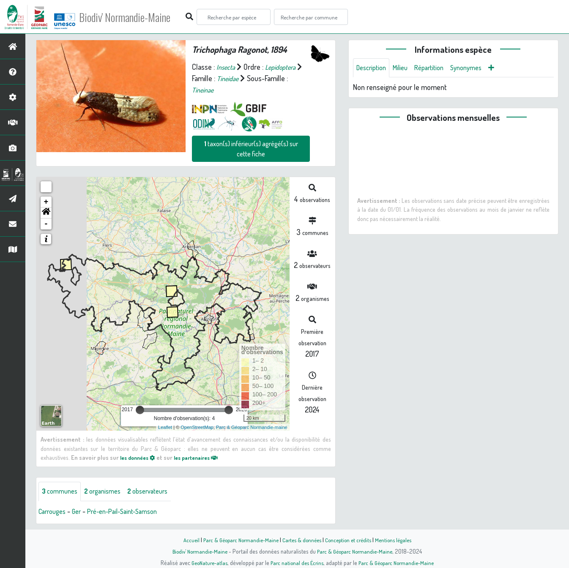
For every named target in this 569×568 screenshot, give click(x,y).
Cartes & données (302, 539)
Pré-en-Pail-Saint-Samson (132, 512)
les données (140, 457)
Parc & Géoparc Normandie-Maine (236, 539)
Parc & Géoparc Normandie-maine (251, 427)
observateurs (159, 492)
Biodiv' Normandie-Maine (139, 16)
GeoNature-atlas (204, 562)
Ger (81, 512)
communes (62, 492)
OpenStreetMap (197, 427)
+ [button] (46, 202)
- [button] (46, 224)
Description (373, 68)
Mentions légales (399, 539)
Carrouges (54, 512)
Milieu (405, 68)
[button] (46, 213)
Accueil (183, 539)
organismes (108, 492)
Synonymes (477, 68)
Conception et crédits (351, 539)
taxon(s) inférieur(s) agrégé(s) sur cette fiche (251, 148)
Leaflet (165, 427)
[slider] (140, 410)
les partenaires (203, 457)
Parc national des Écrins (296, 562)
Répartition (437, 68)
